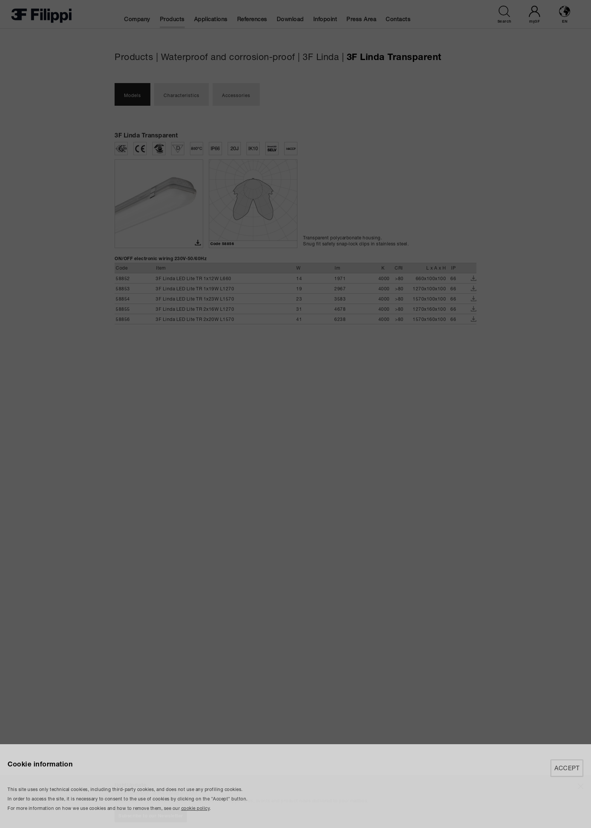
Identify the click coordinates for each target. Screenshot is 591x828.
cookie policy (195, 808)
